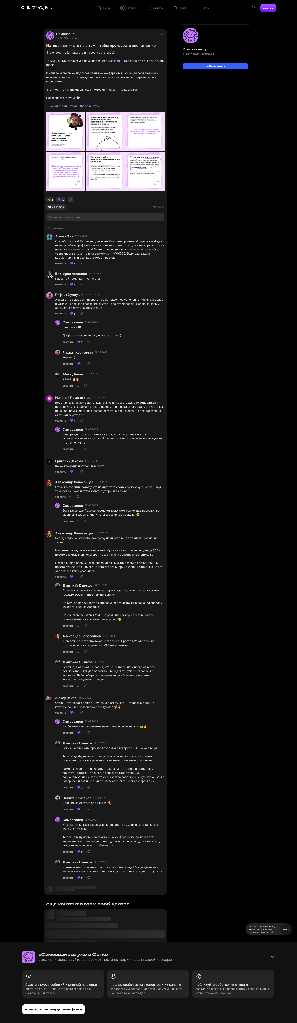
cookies (272, 932)
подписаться (215, 66)
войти (268, 8)
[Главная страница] (36, 8)
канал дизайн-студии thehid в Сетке (75, 106)
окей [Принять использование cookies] (286, 929)
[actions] (162, 34)
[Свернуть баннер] (272, 957)
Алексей (114, 60)
